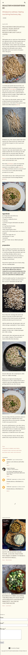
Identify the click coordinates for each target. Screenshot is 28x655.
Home (4, 18)
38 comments (9, 560)
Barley (4, 158)
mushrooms (13, 450)
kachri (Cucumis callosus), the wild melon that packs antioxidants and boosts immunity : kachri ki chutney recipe (13, 599)
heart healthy (16, 448)
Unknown (9, 479)
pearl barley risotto (6, 452)
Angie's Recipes (11, 468)
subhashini (9, 459)
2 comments (8, 605)
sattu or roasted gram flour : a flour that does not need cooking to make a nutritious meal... (13, 554)
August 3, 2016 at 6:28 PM (12, 469)
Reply (8, 465)
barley (6, 448)
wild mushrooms (17, 452)
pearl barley (10, 163)
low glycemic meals (6, 450)
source (17, 104)
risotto (12, 452)
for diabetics (10, 448)
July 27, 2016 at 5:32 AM (17, 459)
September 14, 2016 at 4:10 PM (18, 479)
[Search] (25, 2)
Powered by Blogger (14, 648)
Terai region (12, 89)
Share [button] (3, 446)
